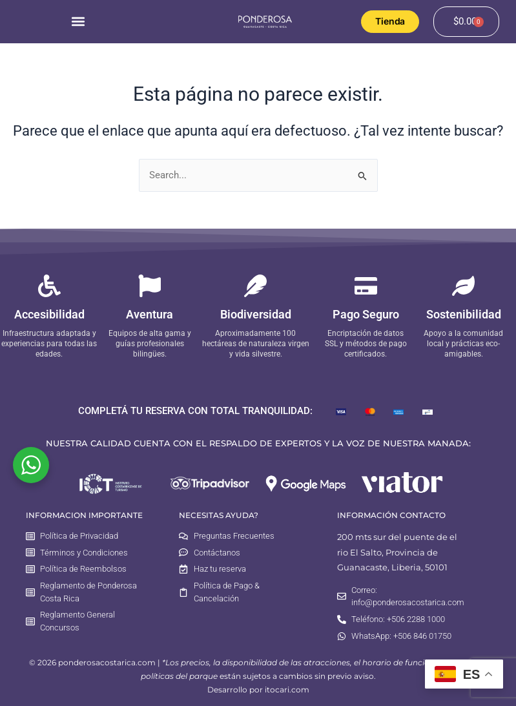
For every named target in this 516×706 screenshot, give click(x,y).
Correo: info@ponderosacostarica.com (407, 596)
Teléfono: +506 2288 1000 (398, 619)
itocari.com (287, 689)
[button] (77, 21)
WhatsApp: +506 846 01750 (401, 636)
